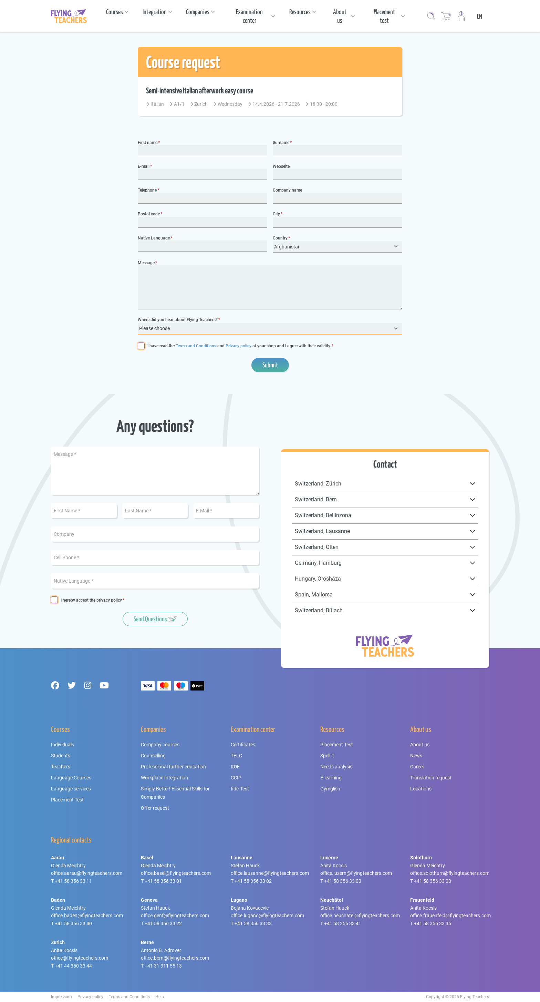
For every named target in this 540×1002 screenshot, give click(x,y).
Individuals (62, 744)
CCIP (236, 777)
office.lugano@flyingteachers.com (267, 915)
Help (159, 996)
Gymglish (330, 788)
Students (60, 755)
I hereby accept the (91, 600)
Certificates (243, 744)
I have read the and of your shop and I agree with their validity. (239, 346)
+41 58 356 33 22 (163, 923)
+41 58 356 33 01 (163, 881)
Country (280, 238)
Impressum (61, 996)
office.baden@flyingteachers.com (87, 915)
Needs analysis (336, 766)
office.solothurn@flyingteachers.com (449, 873)
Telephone (147, 190)
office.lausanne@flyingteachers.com (270, 873)
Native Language (154, 238)
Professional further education (173, 766)
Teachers (60, 766)
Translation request (430, 777)
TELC (236, 755)
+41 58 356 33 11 (73, 881)
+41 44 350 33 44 (73, 966)
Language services (71, 788)
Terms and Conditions (196, 346)
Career (417, 766)
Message (146, 263)
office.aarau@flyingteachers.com (86, 873)
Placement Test (67, 799)
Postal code (149, 214)
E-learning (331, 777)
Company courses (160, 744)
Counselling (153, 755)
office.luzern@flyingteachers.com (356, 873)
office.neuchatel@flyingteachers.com (360, 915)
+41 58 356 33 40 (73, 923)
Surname (281, 143)
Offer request (155, 808)
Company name (287, 190)
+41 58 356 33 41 (342, 923)
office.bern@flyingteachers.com (175, 958)
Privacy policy (238, 346)
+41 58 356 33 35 (432, 923)
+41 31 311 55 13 (163, 966)
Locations (421, 788)
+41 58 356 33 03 (432, 881)
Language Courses (71, 777)
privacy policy (109, 600)
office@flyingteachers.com (79, 958)
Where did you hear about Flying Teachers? (178, 320)
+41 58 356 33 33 (253, 923)
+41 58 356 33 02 (253, 881)
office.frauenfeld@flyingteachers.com (450, 915)
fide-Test (240, 788)
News (416, 755)
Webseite (281, 166)
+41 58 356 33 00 (342, 881)
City (276, 214)
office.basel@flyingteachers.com (176, 873)
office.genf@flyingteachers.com (175, 915)
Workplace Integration (164, 777)
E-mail (143, 166)
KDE (235, 766)
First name (147, 143)
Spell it (327, 755)
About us (419, 744)
